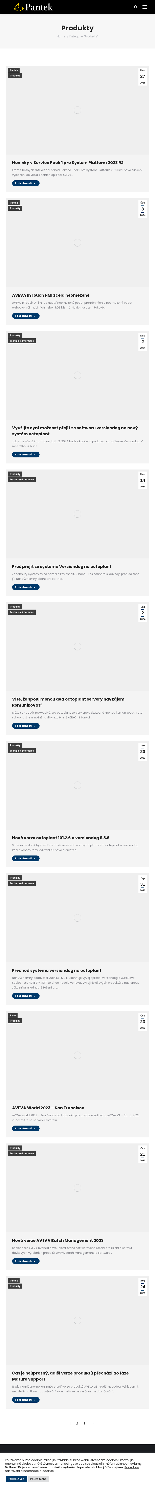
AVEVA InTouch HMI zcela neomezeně (50, 295)
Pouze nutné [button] (38, 1479)
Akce (13, 1015)
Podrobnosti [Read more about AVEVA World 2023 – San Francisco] (25, 1128)
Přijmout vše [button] (16, 1479)
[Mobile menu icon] (145, 7)
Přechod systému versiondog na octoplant (56, 970)
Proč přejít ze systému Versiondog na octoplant (61, 566)
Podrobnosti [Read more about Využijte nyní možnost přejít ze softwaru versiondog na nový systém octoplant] (25, 454)
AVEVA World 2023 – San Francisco (48, 1108)
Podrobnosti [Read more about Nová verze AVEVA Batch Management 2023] (25, 1261)
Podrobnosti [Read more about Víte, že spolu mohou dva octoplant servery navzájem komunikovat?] (25, 725)
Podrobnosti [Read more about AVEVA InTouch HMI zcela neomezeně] (25, 316)
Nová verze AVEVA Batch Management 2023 (58, 1240)
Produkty (15, 75)
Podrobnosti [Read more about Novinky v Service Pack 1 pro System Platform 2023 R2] (25, 183)
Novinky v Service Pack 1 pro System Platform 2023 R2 (68, 162)
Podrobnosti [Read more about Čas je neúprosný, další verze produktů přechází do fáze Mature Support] (25, 1399)
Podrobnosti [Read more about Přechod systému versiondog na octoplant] (25, 996)
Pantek (14, 70)
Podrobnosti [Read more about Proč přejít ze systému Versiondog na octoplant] (25, 587)
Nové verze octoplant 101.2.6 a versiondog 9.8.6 (61, 838)
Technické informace (22, 340)
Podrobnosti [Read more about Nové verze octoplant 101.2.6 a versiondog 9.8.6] (25, 858)
